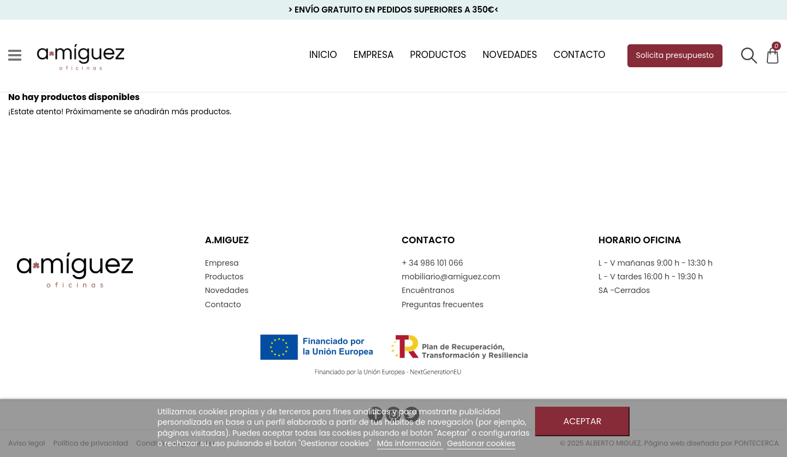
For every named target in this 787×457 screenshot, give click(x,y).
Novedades (227, 290)
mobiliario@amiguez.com (451, 277)
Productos (224, 277)
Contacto (223, 305)
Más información (410, 443)
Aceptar (582, 421)
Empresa (222, 263)
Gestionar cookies (481, 443)
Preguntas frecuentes (443, 305)
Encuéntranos (428, 290)
